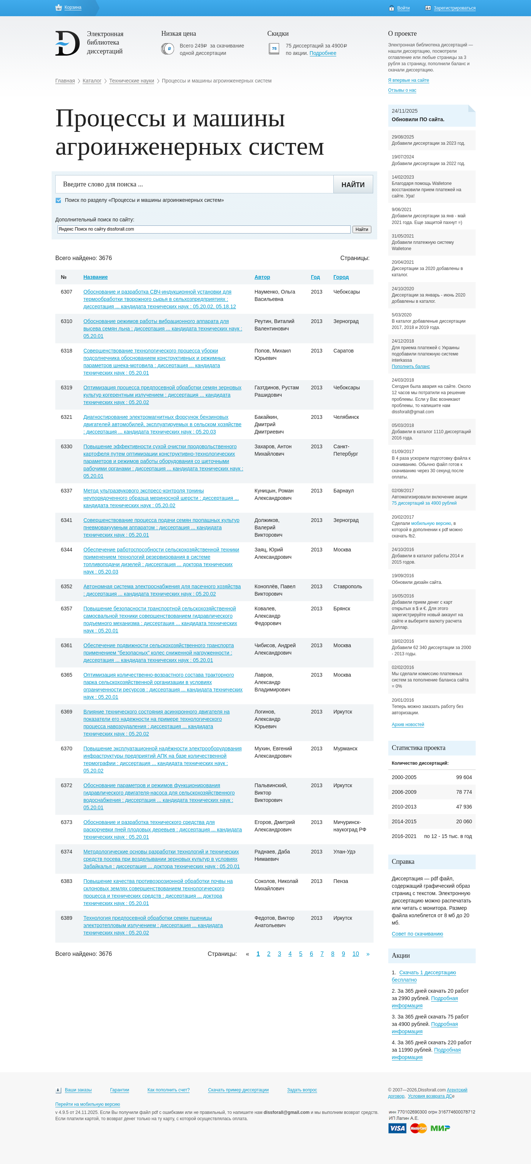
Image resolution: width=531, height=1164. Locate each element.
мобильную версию (431, 523)
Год (315, 277)
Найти (353, 185)
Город (341, 277)
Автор (262, 277)
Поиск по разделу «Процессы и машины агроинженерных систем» (139, 200)
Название (95, 277)
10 (356, 954)
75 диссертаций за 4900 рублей (424, 503)
